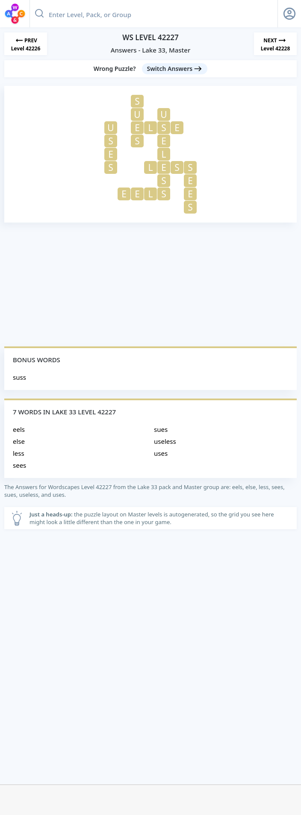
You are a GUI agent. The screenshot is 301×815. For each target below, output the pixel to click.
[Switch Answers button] (175, 68)
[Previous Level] (25, 43)
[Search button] (39, 13)
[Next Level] (275, 43)
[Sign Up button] (289, 13)
